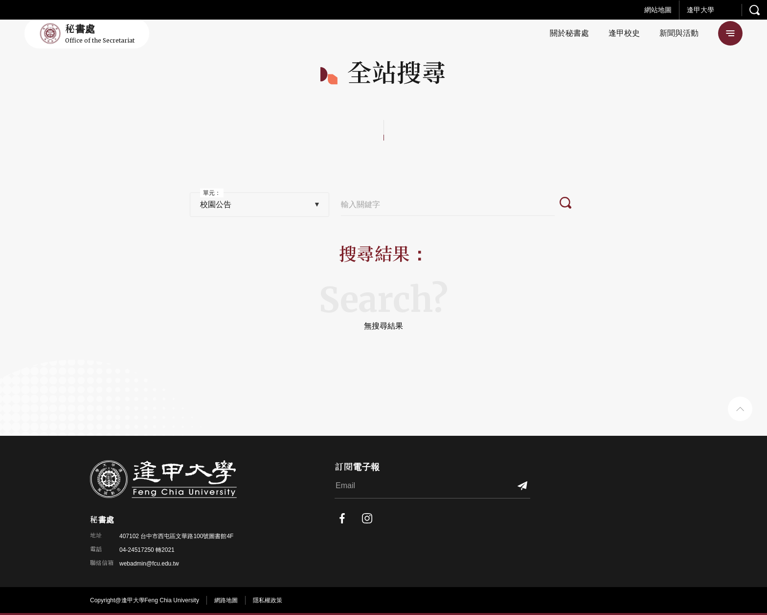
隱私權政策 (267, 600)
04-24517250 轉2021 (147, 549)
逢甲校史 (624, 33)
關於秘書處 (569, 33)
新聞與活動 (679, 33)
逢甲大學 (700, 10)
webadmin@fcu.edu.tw (149, 563)
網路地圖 (226, 600)
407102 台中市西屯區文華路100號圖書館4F (176, 536)
